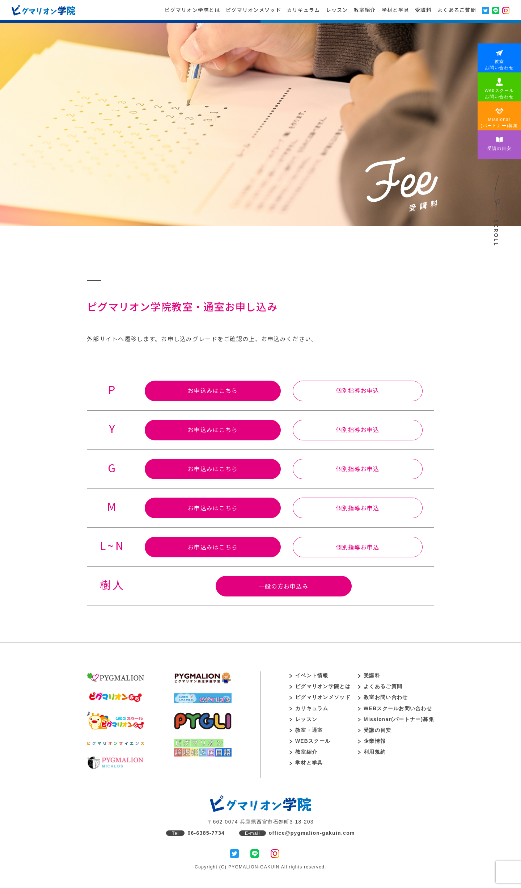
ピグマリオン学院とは (192, 9)
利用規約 (371, 754)
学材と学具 (395, 9)
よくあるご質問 (456, 9)
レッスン (337, 9)
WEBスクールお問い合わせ (394, 710)
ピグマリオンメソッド (253, 9)
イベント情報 (309, 677)
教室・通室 (306, 732)
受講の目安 (374, 732)
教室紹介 (365, 9)
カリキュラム (303, 9)
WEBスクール (310, 743)
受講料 (423, 9)
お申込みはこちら (212, 390)
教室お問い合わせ (382, 699)
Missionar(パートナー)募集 (395, 721)
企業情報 (371, 743)
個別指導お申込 (358, 390)
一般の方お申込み (284, 587)
